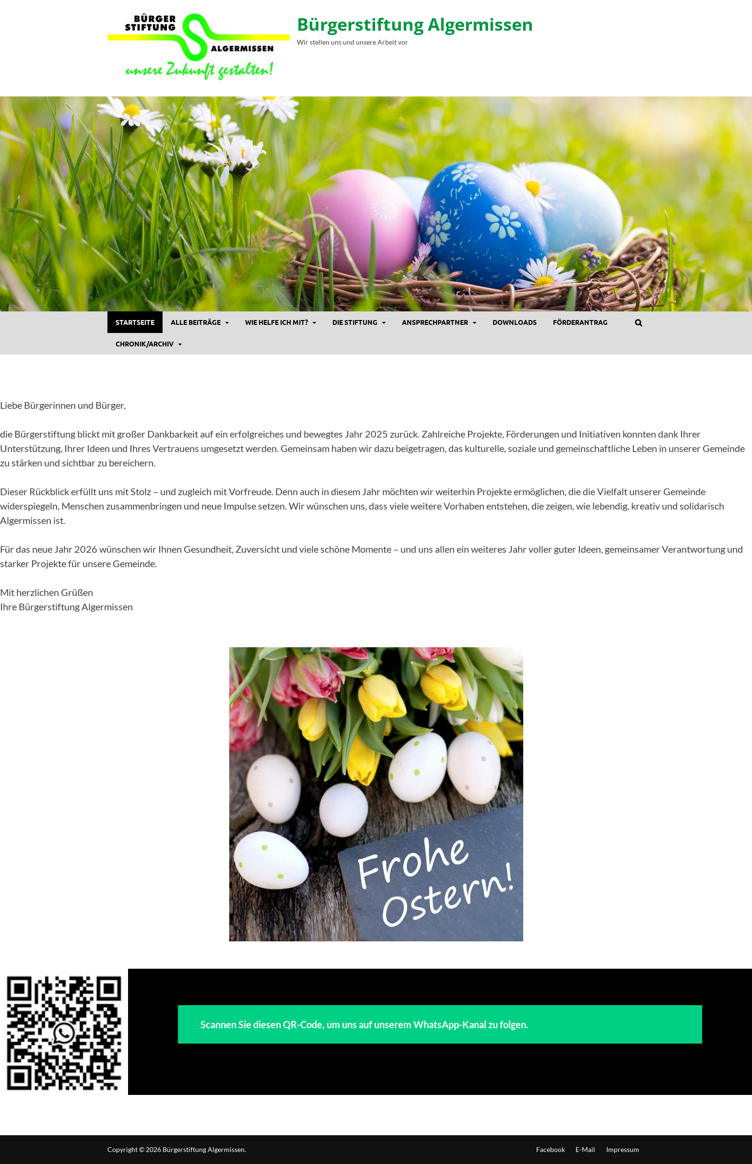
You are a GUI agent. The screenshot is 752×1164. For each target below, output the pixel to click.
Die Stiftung (354, 322)
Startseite (135, 322)
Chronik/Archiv (145, 343)
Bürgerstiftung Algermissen (415, 24)
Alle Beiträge (196, 322)
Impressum (622, 1149)
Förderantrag (580, 322)
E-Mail (585, 1149)
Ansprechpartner (435, 322)
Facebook (550, 1149)
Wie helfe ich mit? (276, 322)
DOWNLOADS (515, 322)
